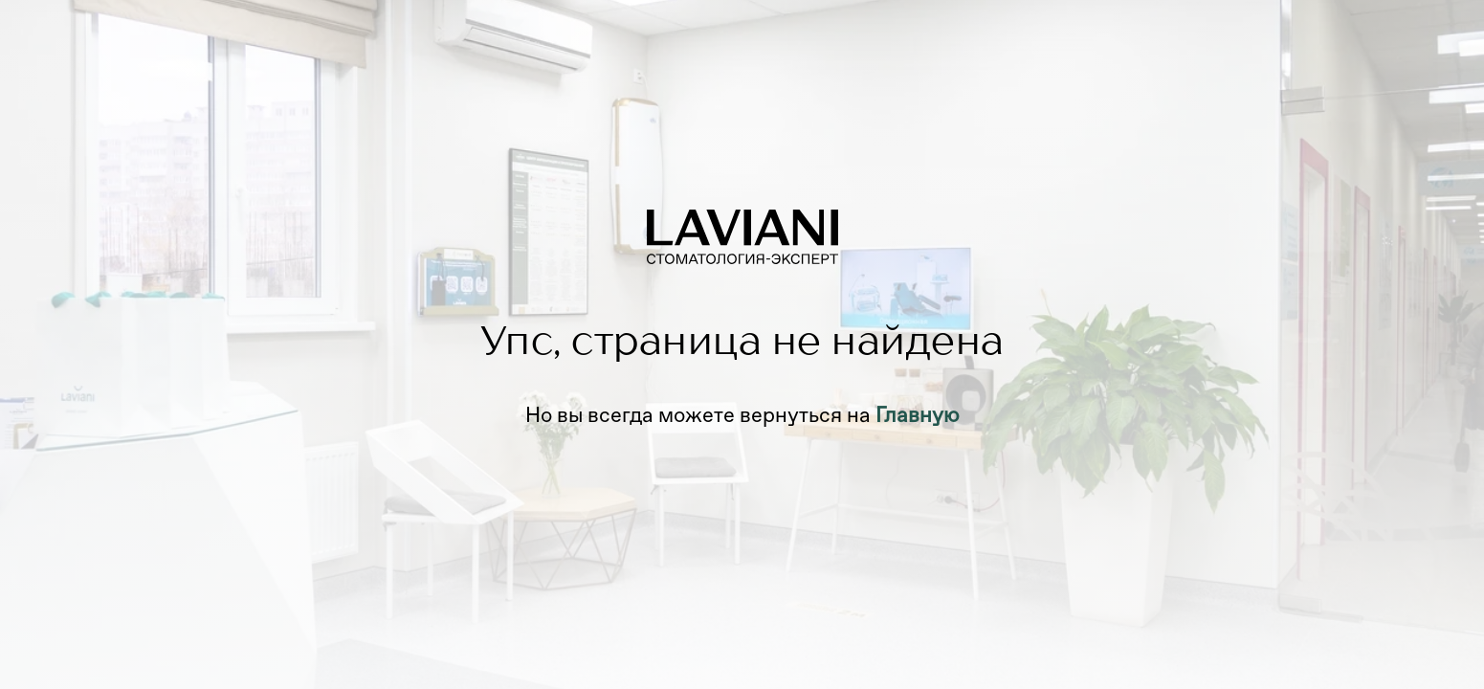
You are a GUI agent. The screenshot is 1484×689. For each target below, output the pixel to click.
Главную (917, 415)
